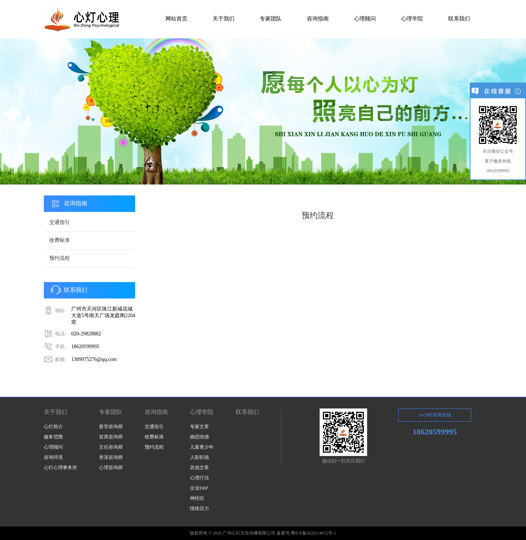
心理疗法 (199, 477)
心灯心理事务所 (60, 467)
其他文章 (199, 467)
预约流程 (59, 258)
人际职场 (199, 457)
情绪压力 (199, 508)
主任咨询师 (111, 447)
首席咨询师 (111, 437)
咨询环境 (53, 457)
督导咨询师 (111, 426)
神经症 (197, 498)
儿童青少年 (202, 447)
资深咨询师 (111, 457)
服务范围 (53, 437)
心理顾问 (53, 447)
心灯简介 (53, 426)
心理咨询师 (111, 467)
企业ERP (199, 488)
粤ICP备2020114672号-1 (313, 533)
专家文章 (199, 426)
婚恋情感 (199, 437)
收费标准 (59, 240)
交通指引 (59, 222)
